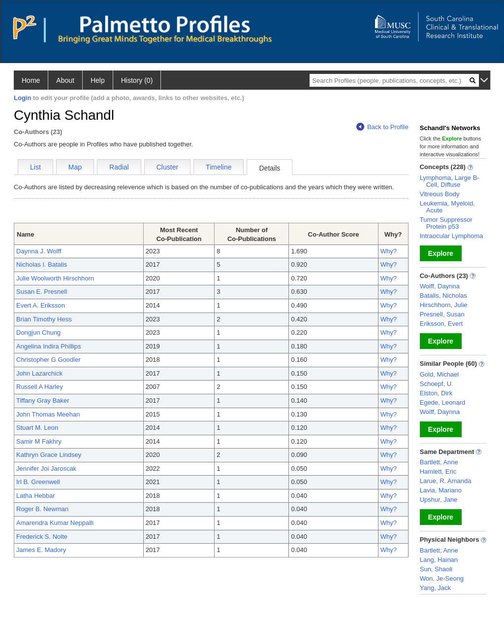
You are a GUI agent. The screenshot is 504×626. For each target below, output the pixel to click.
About (65, 80)
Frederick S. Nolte (41, 536)
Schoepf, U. (436, 383)
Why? (388, 251)
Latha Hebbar (35, 495)
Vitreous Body (440, 194)
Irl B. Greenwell (38, 482)
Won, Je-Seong (442, 578)
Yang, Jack (435, 587)
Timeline (218, 167)
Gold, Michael (439, 374)
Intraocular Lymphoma (451, 236)
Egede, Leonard (443, 402)
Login (22, 98)
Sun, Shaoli (436, 569)
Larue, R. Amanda (446, 481)
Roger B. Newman (42, 509)
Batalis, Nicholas (443, 295)
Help (98, 80)
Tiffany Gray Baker (42, 400)
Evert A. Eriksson (40, 305)
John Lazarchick (39, 373)
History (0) (137, 80)
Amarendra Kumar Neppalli (55, 522)
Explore (440, 253)
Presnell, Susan (442, 314)
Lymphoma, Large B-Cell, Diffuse (449, 181)
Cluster (167, 167)
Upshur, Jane (439, 499)
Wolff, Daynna (440, 286)
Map (75, 167)
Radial (119, 167)
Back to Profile (382, 127)
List (35, 167)
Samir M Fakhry (39, 441)
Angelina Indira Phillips (48, 346)
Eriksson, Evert (441, 323)
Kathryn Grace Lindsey (48, 454)
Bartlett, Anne (439, 462)
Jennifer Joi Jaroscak (46, 468)
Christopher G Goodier (48, 359)
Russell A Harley (39, 386)
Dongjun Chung (38, 332)
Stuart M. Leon (37, 427)
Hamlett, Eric (438, 471)
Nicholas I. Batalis (41, 264)
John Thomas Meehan (48, 414)
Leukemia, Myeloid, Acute (447, 207)
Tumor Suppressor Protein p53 (446, 223)
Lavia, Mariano (441, 490)
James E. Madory (41, 550)
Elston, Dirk (436, 393)
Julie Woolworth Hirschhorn (55, 278)
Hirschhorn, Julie (444, 305)
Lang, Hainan (439, 559)
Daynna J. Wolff (38, 251)
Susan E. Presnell (41, 291)
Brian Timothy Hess (44, 319)
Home (31, 80)
